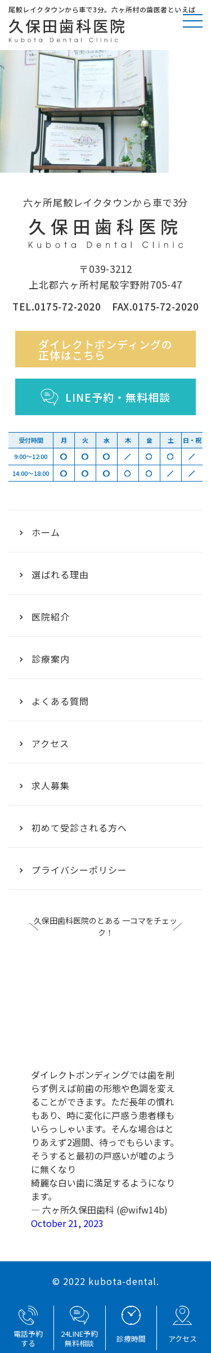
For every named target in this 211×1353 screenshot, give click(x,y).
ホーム (40, 532)
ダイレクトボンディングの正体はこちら (105, 349)
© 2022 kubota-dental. (105, 1280)
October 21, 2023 (67, 1223)
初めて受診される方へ (73, 827)
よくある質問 (54, 700)
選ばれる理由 (54, 574)
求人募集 (45, 785)
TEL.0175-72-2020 (56, 306)
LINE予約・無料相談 (105, 397)
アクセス (44, 743)
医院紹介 (45, 616)
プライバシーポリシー (73, 869)
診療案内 (45, 658)
